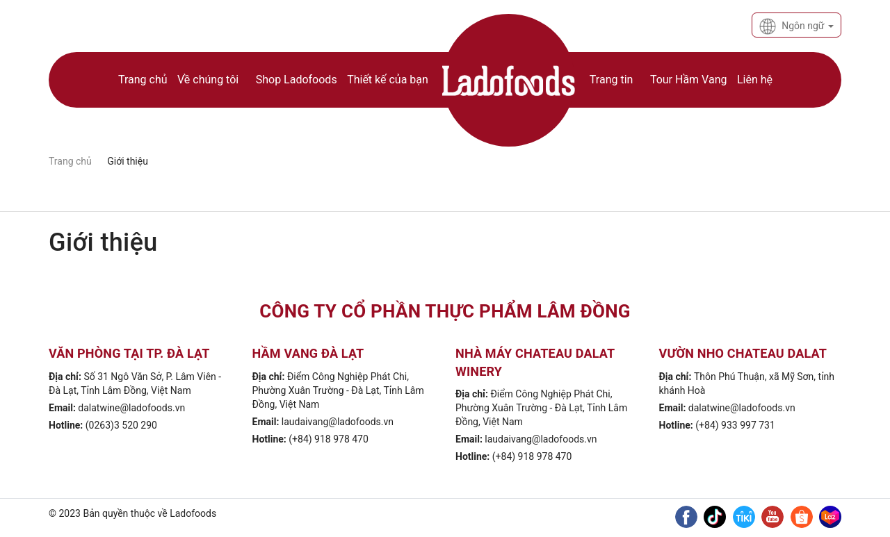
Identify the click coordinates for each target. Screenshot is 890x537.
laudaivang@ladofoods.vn (338, 421)
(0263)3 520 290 (121, 425)
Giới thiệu (103, 242)
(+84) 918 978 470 (329, 439)
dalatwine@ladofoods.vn (131, 407)
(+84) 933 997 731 (735, 425)
